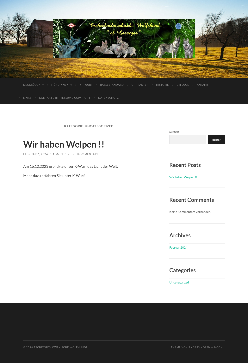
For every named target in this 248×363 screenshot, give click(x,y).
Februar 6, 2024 (35, 154)
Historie (162, 84)
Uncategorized (179, 282)
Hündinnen (60, 84)
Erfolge (183, 84)
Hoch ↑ (219, 347)
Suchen (174, 131)
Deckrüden (32, 84)
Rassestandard (112, 84)
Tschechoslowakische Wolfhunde (61, 347)
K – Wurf (85, 84)
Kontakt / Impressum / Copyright (64, 97)
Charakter (140, 84)
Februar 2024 (178, 247)
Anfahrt (203, 84)
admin (58, 154)
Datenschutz (108, 97)
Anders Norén (199, 347)
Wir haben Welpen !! (63, 144)
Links (27, 97)
